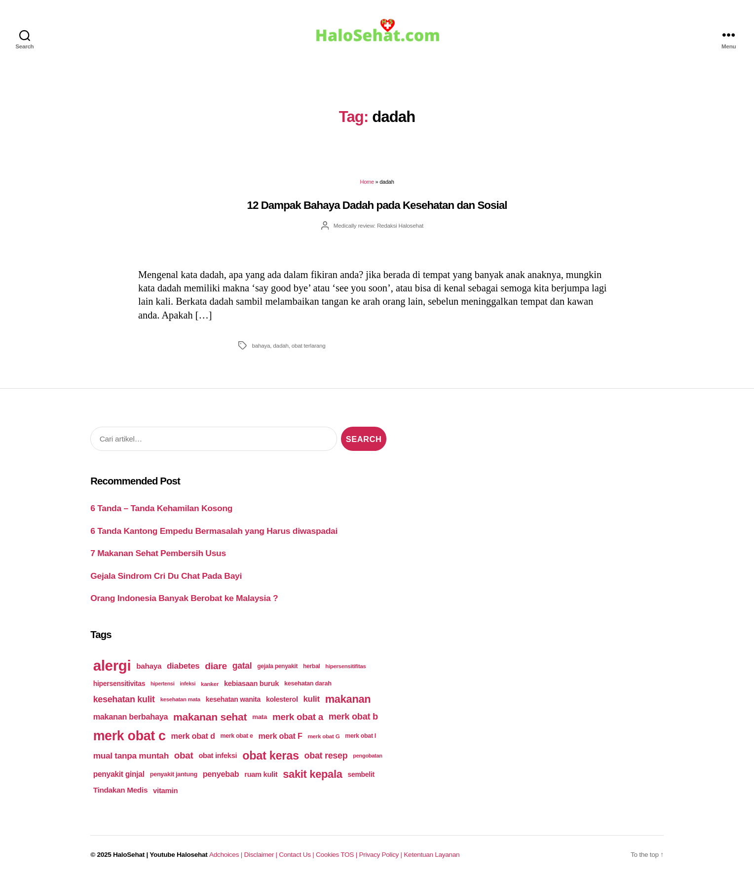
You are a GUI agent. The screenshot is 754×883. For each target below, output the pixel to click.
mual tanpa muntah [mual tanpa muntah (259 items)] (131, 758)
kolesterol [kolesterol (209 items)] (282, 701)
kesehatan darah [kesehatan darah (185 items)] (308, 685)
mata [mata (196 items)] (259, 719)
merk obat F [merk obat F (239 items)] (280, 737)
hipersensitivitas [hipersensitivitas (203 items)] (119, 685)
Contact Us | (297, 857)
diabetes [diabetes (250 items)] (183, 668)
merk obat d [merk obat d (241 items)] (193, 737)
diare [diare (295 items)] (216, 668)
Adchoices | (226, 857)
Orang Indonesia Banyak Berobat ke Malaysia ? (184, 600)
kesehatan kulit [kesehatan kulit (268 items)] (124, 701)
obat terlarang (309, 347)
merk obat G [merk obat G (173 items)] (323, 738)
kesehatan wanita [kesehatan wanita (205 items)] (233, 701)
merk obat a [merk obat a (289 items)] (297, 719)
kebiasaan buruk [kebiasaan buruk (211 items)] (251, 685)
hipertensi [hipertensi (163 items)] (162, 685)
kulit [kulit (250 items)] (311, 701)
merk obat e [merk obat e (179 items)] (236, 738)
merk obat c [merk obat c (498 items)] (129, 737)
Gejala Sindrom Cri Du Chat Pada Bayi (166, 578)
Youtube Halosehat (178, 857)
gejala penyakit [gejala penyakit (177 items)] (277, 668)
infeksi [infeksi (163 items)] (187, 685)
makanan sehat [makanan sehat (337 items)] (210, 718)
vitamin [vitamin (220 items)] (165, 792)
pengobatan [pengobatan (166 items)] (367, 758)
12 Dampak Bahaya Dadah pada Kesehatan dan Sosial (377, 207)
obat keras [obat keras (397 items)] (270, 757)
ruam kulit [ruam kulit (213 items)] (260, 776)
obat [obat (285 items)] (183, 757)
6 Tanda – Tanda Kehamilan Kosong (161, 510)
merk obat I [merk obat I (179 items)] (360, 738)
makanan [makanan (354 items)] (348, 701)
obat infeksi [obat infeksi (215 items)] (217, 758)
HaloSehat (129, 857)
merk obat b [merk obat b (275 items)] (353, 719)
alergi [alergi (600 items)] (112, 668)
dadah (280, 347)
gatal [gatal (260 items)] (242, 668)
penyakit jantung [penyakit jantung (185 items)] (173, 776)
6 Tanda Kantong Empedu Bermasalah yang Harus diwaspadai (214, 533)
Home (367, 184)
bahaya (261, 347)
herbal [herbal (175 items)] (311, 668)
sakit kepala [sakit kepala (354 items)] (312, 776)
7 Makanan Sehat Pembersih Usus (158, 555)
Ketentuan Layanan (431, 857)
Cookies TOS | (337, 857)
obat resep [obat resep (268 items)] (326, 758)
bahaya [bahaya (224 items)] (148, 668)
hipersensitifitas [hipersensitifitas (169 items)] (345, 668)
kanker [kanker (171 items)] (210, 685)
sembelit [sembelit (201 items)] (361, 776)
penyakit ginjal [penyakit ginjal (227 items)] (119, 776)
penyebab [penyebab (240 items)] (221, 775)
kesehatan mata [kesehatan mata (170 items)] (180, 701)
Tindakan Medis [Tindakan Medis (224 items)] (120, 792)
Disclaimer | (261, 857)
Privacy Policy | (381, 857)
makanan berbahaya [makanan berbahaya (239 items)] (130, 719)
